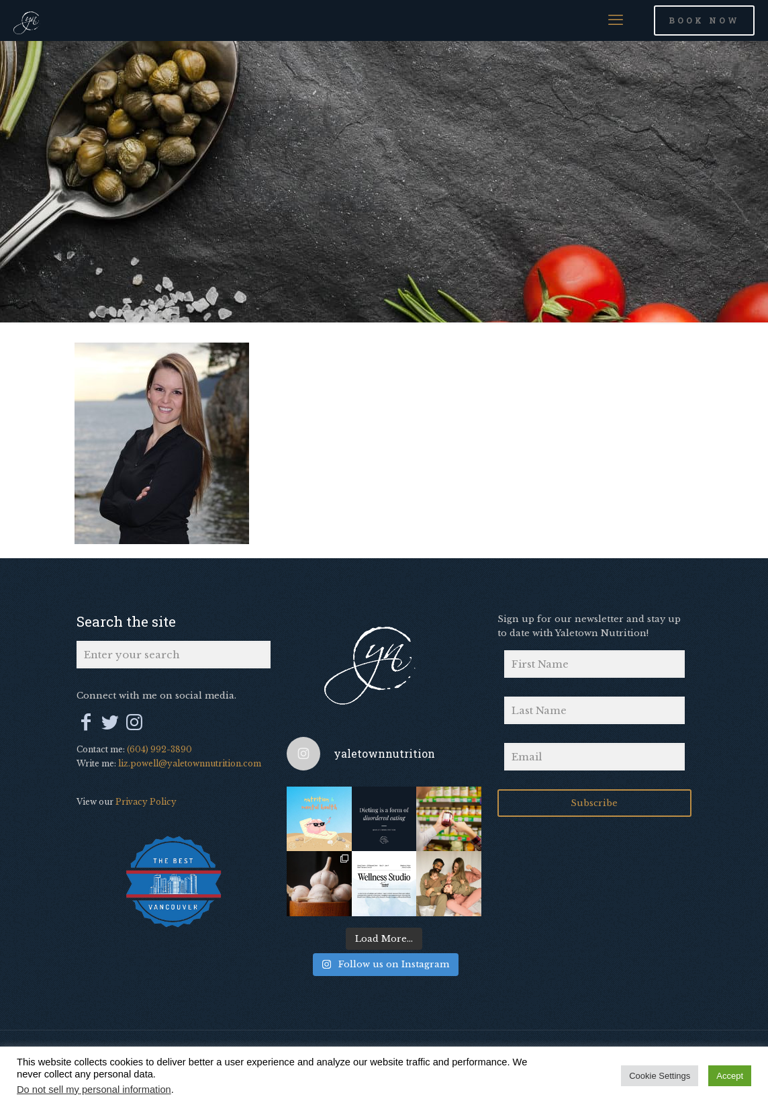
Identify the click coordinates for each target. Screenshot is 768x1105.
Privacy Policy (146, 802)
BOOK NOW (704, 20)
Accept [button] (729, 1076)
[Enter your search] (174, 654)
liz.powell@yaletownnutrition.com (189, 763)
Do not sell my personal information (94, 1089)
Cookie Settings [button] (659, 1076)
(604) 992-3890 (159, 749)
